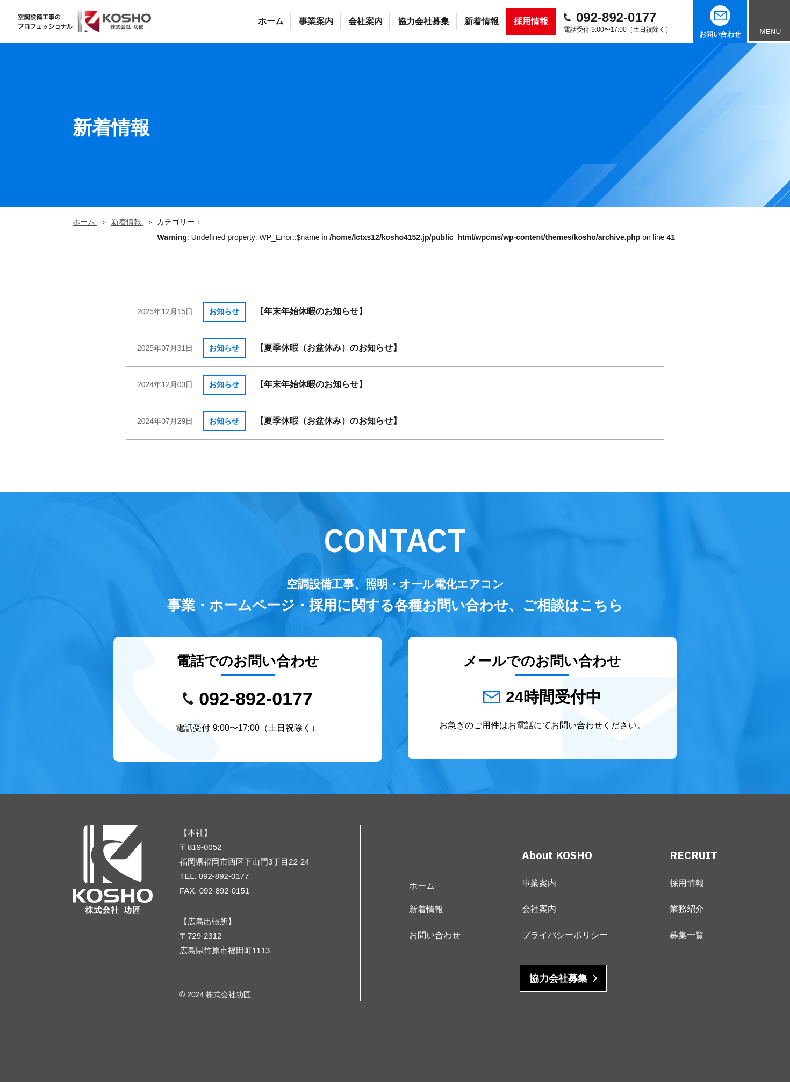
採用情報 (531, 21)
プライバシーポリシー (565, 935)
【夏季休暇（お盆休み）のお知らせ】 (328, 347)
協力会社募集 (423, 21)
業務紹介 (687, 908)
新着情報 (481, 21)
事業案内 (316, 21)
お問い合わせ (720, 21)
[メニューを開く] (768, 21)
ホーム (271, 21)
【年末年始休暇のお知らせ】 (311, 311)
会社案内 (365, 21)
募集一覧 (687, 935)
